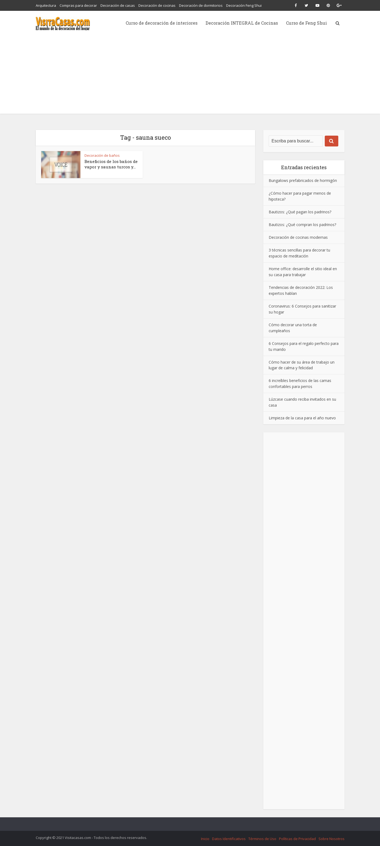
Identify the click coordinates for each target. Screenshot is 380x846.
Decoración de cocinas (157, 5)
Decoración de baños (102, 155)
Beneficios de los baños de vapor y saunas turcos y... (111, 164)
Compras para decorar (78, 5)
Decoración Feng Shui (244, 5)
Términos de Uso (262, 838)
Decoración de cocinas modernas (298, 237)
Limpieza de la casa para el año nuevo (302, 417)
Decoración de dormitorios (201, 5)
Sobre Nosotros (332, 838)
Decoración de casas (117, 5)
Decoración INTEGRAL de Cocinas (242, 23)
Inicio (205, 838)
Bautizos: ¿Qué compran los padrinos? (302, 224)
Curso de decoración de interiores (161, 23)
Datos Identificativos (229, 838)
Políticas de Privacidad (297, 838)
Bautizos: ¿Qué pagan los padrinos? (300, 211)
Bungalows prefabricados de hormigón (303, 180)
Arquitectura (46, 5)
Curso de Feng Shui (306, 23)
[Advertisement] (190, 76)
